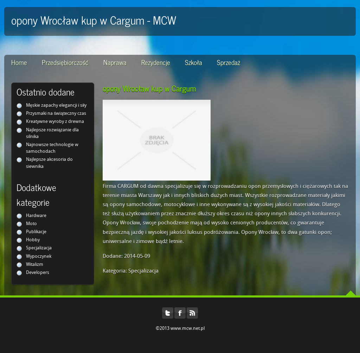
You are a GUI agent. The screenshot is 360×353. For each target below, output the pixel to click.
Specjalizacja (39, 248)
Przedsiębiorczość (65, 62)
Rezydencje (155, 62)
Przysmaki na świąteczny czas (56, 113)
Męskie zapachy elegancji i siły (56, 105)
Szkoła (193, 62)
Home (19, 62)
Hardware (36, 216)
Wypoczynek (38, 256)
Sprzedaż (228, 62)
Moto (31, 224)
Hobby (33, 240)
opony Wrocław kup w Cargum (149, 88)
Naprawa (115, 62)
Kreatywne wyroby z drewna (55, 121)
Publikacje (36, 232)
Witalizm (34, 264)
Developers (37, 272)
